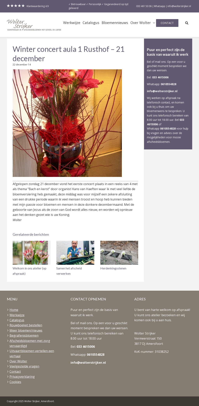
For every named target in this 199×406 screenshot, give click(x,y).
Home (14, 310)
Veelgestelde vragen (24, 366)
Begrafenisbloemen (24, 335)
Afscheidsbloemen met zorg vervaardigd (30, 343)
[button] (32, 258)
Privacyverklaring (22, 376)
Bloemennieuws (115, 22)
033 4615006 (160, 77)
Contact (167, 23)
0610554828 (168, 84)
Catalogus (91, 22)
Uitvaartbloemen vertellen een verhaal (32, 353)
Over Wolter (140, 22)
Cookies (15, 382)
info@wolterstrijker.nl (162, 91)
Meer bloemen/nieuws (26, 330)
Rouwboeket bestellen (26, 325)
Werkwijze (71, 22)
